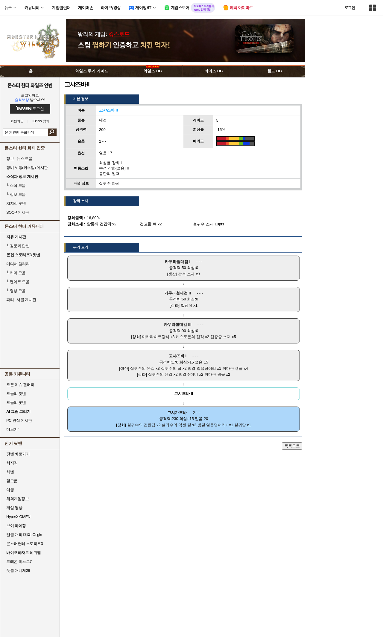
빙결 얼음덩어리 (202, 368)
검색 (52, 132)
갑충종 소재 (220, 336)
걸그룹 (12, 481)
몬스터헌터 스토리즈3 (24, 544)
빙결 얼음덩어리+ (212, 425)
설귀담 (240, 425)
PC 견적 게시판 (19, 420)
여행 (10, 490)
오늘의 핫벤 (16, 393)
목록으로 (292, 446)
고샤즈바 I (177, 356)
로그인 (350, 7)
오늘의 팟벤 (16, 402)
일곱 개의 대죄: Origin (24, 535)
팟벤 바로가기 (18, 454)
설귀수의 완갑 (142, 368)
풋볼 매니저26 (18, 570)
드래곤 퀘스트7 (19, 561)
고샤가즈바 (177, 412)
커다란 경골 (232, 368)
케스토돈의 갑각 (190, 336)
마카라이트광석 (155, 336)
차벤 (10, 472)
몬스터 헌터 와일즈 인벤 (30, 85)
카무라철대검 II (177, 293)
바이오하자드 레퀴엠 (23, 552)
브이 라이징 (16, 526)
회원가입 (17, 121)
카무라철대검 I (177, 261)
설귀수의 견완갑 (141, 425)
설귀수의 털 (171, 368)
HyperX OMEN (18, 517)
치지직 (12, 463)
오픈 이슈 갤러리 (20, 385)
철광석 (186, 305)
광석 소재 (186, 274)
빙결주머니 (188, 374)
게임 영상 (14, 508)
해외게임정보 (17, 499)
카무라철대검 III (177, 324)
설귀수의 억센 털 (176, 425)
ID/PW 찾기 (41, 121)
